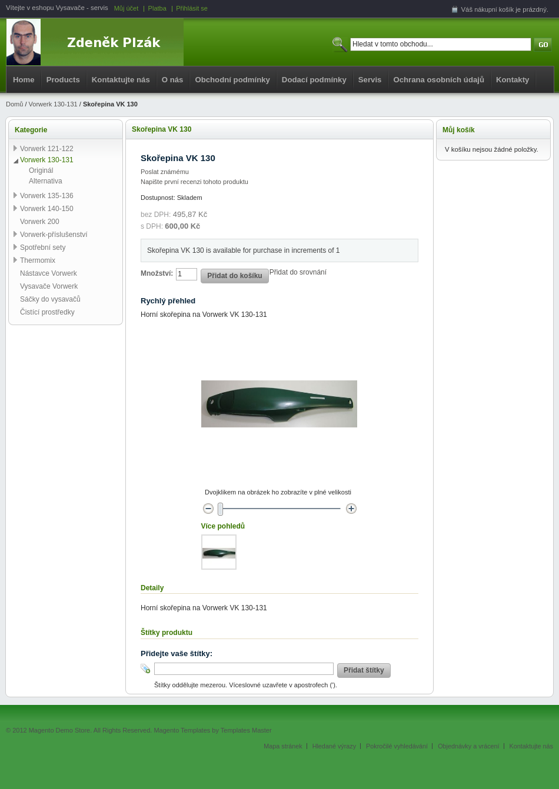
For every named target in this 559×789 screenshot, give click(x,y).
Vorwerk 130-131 (53, 104)
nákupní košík (494, 9)
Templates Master (246, 730)
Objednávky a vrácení (468, 746)
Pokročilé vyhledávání (397, 746)
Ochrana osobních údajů (438, 79)
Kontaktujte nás (121, 79)
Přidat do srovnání (298, 272)
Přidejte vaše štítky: (176, 653)
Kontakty (512, 79)
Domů (14, 104)
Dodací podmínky (314, 79)
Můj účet (126, 8)
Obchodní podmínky (232, 79)
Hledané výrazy (334, 746)
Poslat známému (165, 171)
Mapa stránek (283, 746)
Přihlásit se (192, 8)
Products (63, 79)
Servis (370, 79)
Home (24, 79)
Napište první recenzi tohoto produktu (194, 181)
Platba (157, 8)
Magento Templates (182, 730)
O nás (173, 79)
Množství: (157, 273)
